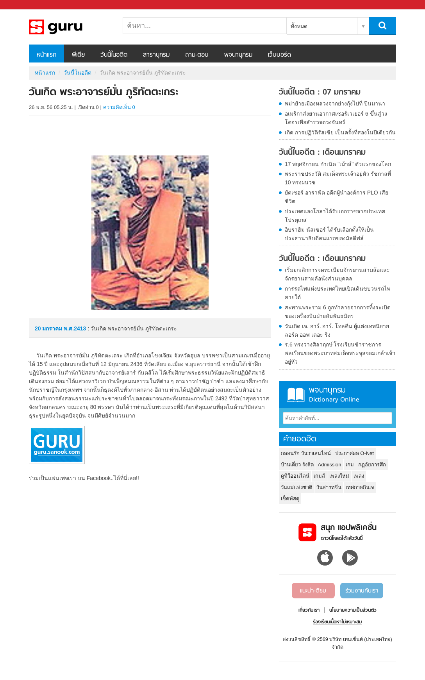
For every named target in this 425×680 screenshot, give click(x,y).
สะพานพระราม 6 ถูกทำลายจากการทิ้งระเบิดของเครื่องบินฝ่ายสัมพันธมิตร (338, 311)
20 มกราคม (49, 328)
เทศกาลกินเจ (360, 487)
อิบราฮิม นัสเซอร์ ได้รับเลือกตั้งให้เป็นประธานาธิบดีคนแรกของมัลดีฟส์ (329, 234)
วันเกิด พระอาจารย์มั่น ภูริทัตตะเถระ (70, 26)
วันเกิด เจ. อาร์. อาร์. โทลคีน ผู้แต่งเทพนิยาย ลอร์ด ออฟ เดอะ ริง (337, 330)
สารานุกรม (156, 55)
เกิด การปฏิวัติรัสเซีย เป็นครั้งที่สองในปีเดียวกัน (340, 132)
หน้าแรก (46, 55)
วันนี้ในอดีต (113, 55)
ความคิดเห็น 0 (119, 107)
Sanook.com (23, 5)
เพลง (359, 476)
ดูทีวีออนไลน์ (295, 476)
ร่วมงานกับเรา (361, 591)
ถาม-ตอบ (197, 55)
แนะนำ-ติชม (313, 591)
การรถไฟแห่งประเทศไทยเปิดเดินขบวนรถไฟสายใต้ (338, 293)
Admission (329, 465)
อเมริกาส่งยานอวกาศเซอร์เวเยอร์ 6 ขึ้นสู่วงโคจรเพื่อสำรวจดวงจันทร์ (336, 118)
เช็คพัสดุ (290, 499)
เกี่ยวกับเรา (309, 610)
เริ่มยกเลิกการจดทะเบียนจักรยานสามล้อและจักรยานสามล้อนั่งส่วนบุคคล (337, 274)
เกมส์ (319, 476)
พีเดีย (78, 55)
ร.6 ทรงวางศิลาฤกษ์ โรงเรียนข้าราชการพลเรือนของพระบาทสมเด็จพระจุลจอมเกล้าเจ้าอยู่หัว (340, 353)
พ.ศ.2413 (75, 328)
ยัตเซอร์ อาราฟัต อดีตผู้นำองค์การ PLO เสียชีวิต (336, 196)
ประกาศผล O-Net (354, 453)
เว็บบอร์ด (279, 55)
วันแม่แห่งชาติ (296, 487)
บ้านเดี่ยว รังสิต (297, 465)
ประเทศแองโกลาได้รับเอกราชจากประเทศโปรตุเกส (335, 215)
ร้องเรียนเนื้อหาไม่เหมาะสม (337, 622)
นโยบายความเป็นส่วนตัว (353, 610)
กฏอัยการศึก (372, 465)
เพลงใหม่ (339, 476)
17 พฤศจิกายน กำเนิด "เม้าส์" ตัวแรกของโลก (338, 164)
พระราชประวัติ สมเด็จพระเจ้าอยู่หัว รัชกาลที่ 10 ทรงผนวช (338, 178)
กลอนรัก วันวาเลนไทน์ (306, 453)
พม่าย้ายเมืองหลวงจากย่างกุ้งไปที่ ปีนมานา (335, 103)
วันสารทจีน (328, 487)
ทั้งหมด (299, 26)
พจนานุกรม (238, 55)
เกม (350, 465)
